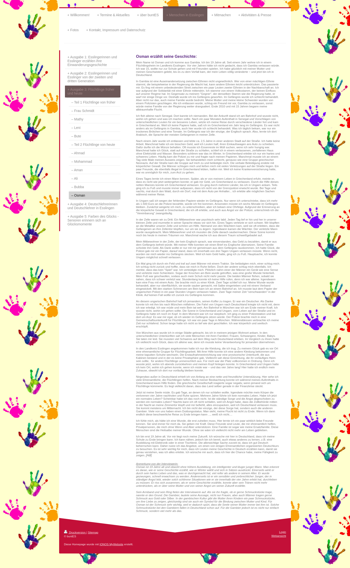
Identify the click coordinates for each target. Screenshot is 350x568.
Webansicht (278, 535)
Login (282, 531)
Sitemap (93, 532)
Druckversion (75, 532)
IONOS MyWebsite (111, 544)
